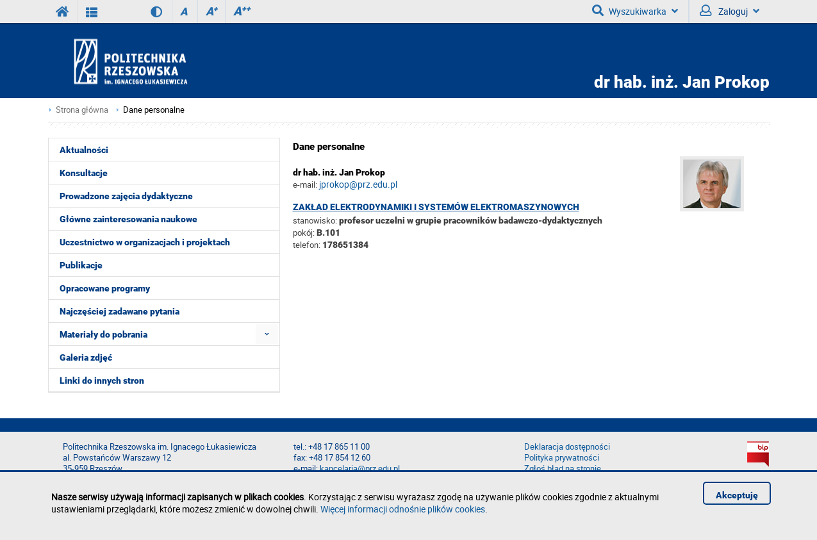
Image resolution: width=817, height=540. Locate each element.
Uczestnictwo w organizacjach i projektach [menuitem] (145, 242)
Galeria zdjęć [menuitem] (86, 357)
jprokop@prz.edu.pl (358, 184)
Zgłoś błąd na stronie (562, 468)
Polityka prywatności (561, 457)
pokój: (305, 232)
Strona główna (82, 109)
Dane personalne (154, 109)
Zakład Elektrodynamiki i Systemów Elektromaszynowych (436, 207)
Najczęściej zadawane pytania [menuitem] (119, 311)
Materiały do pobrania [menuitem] (103, 334)
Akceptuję (737, 495)
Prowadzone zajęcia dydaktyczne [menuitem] (126, 196)
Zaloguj (729, 10)
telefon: (306, 244)
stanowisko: (315, 220)
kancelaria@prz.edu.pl (360, 468)
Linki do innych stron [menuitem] (102, 380)
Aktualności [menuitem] (84, 150)
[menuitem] (267, 334)
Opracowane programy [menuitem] (105, 288)
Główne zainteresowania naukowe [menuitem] (128, 219)
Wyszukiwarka (635, 10)
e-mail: (305, 184)
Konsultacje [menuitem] (84, 173)
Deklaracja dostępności (567, 446)
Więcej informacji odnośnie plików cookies (402, 509)
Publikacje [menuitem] (81, 265)
